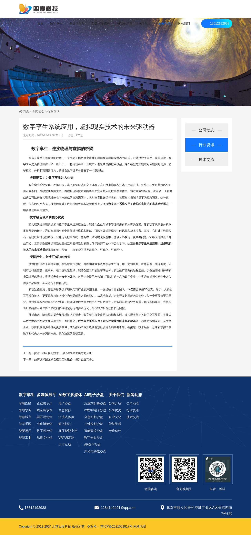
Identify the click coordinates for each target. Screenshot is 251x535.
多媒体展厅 (77, 23)
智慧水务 (25, 410)
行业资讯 (53, 111)
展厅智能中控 (67, 430)
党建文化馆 (44, 437)
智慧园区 (25, 403)
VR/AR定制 (66, 437)
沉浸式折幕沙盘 (95, 403)
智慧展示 (25, 430)
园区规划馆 (44, 417)
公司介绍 (115, 403)
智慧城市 (25, 417)
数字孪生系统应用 (119, 203)
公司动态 (207, 130)
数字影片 (64, 424)
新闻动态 (164, 23)
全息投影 (64, 410)
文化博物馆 (44, 424)
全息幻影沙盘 (93, 417)
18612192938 (219, 23)
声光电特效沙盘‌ (95, 451)
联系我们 (183, 23)
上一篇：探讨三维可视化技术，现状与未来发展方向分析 (57, 353)
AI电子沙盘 (124, 23)
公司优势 (115, 410)
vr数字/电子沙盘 (95, 410)
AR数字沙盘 (92, 444)
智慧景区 (25, 424)
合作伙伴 (115, 430)
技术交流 (207, 160)
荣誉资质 (115, 424)
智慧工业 (25, 437)
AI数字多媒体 (101, 23)
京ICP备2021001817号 (116, 526)
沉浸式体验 (66, 417)
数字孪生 (56, 23)
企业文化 (115, 417)
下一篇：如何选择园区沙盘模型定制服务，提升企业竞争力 (59, 359)
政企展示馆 (44, 410)
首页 (40, 23)
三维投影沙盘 (93, 424)
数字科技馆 (44, 430)
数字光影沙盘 (93, 437)
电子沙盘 (64, 403)
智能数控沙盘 (93, 430)
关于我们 (145, 23)
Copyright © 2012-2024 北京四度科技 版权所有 (52, 526)
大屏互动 (64, 444)
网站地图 (139, 526)
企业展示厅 (44, 403)
